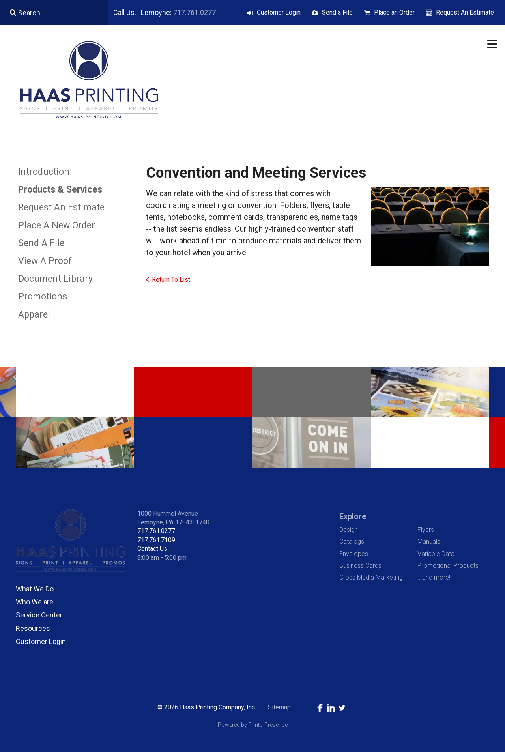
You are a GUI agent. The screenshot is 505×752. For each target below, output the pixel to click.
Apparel (34, 314)
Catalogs (351, 541)
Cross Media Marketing (371, 577)
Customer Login (279, 12)
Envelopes (353, 553)
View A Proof (45, 261)
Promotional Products (448, 565)
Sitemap (279, 707)
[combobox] (54, 13)
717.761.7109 (156, 540)
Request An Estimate (465, 12)
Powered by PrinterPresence (253, 725)
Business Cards (360, 565)
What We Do (35, 589)
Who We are (34, 602)
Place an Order (394, 12)
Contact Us (152, 548)
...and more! (433, 577)
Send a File (337, 12)
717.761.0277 (194, 12)
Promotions (42, 296)
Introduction (43, 171)
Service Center (39, 615)
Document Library (55, 278)
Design (348, 529)
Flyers (425, 529)
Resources (33, 628)
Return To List (171, 279)
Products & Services (60, 189)
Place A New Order (56, 225)
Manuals (428, 541)
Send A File (41, 243)
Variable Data (435, 553)
